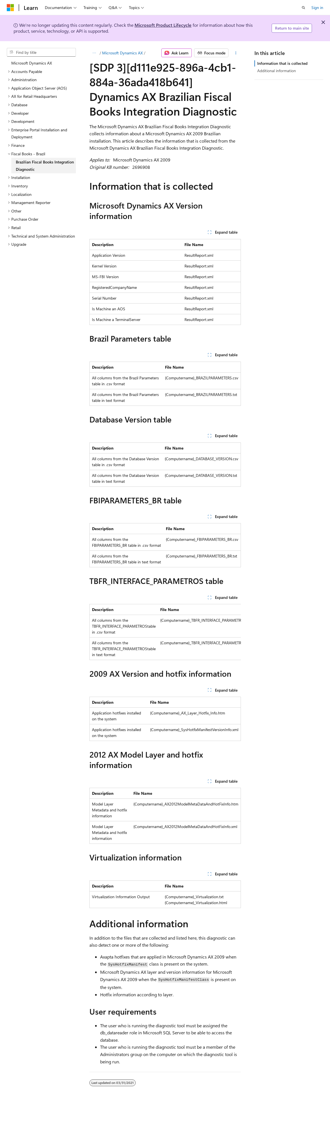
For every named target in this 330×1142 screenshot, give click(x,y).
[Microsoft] (10, 7)
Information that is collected (282, 63)
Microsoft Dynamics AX (122, 53)
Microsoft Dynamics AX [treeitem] (31, 63)
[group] (165, 632)
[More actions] (236, 52)
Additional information (276, 70)
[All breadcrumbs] (94, 52)
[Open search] (303, 8)
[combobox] (41, 52)
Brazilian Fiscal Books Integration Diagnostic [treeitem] (45, 165)
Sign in (317, 7)
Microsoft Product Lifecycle (163, 25)
